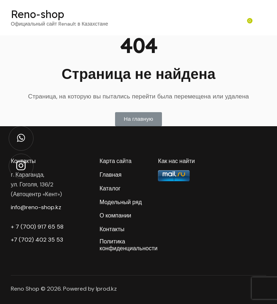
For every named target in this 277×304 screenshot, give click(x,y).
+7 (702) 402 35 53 (37, 239)
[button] (138, 119)
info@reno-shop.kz (36, 207)
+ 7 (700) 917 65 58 (37, 226)
